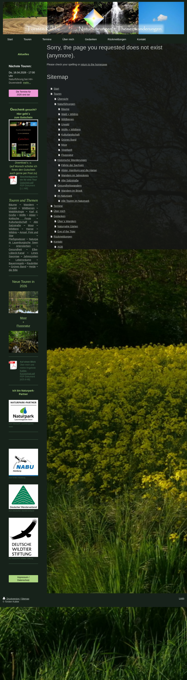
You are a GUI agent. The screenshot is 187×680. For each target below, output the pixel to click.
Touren (57, 93)
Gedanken (59, 216)
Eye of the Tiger (66, 231)
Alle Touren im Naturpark (75, 200)
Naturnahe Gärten (67, 226)
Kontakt (58, 241)
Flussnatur (67, 155)
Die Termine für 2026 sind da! (23, 93)
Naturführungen (66, 104)
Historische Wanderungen (72, 160)
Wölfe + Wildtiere (71, 129)
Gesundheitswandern (69, 185)
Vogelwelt (66, 149)
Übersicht (62, 98)
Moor (64, 144)
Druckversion (11, 599)
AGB (60, 246)
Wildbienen (67, 119)
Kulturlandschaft (70, 134)
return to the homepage (94, 64)
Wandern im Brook (71, 190)
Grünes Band (68, 139)
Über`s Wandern (66, 221)
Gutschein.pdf (26, 182)
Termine (58, 206)
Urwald (65, 124)
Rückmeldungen (63, 236)
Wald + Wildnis (69, 114)
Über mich (59, 211)
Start (56, 88)
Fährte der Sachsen (72, 165)
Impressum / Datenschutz (23, 578)
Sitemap (25, 599)
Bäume (65, 109)
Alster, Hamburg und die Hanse (79, 170)
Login (181, 598)
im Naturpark (64, 195)
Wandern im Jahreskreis (75, 175)
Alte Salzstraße (70, 180)
